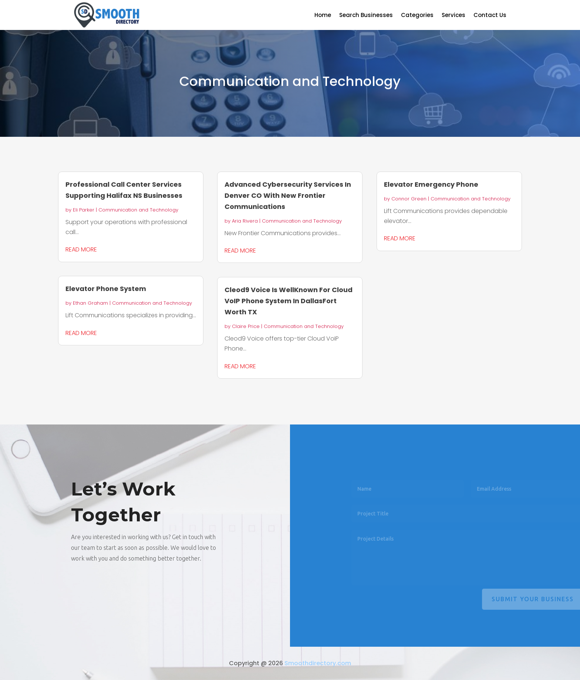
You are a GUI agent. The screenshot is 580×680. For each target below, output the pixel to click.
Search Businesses (366, 16)
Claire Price (246, 326)
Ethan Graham (90, 303)
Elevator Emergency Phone (431, 184)
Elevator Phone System (105, 288)
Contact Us (489, 16)
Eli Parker (83, 209)
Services (453, 16)
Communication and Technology (138, 209)
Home (322, 16)
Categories (417, 16)
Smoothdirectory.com (317, 663)
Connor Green (408, 198)
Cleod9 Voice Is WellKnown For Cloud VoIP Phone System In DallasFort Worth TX (289, 301)
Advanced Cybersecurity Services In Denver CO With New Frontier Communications (288, 195)
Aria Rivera (245, 220)
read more (81, 249)
